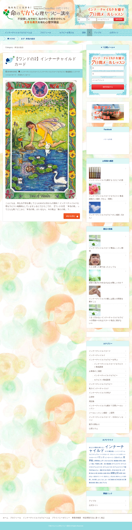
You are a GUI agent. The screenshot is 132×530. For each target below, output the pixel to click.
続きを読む (70, 216)
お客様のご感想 (95, 371)
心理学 (91, 397)
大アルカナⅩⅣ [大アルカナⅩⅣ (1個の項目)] (108, 467)
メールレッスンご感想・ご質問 (101, 413)
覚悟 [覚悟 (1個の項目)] (93, 483)
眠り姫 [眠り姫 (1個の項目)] (98, 473)
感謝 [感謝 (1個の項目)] (101, 470)
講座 (84, 32)
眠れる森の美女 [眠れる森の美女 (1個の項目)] (105, 473)
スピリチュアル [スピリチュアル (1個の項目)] (94, 454)
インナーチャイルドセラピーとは (18, 32)
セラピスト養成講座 (102, 380)
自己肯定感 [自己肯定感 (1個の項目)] (117, 479)
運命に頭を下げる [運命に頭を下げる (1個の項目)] (101, 483)
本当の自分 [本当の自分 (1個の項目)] (115, 470)
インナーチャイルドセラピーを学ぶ (103, 360)
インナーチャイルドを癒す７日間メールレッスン (106, 407)
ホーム (5, 518)
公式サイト (114, 32)
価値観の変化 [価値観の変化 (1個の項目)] (118, 461)
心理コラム (93, 429)
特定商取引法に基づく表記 (94, 518)
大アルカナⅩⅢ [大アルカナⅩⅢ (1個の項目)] (97, 467)
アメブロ (97, 32)
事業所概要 (76, 518)
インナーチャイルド (97, 355)
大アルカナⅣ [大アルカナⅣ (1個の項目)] (116, 464)
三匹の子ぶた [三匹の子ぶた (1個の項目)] (118, 457)
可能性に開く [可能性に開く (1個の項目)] (99, 464)
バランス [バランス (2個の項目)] (100, 457)
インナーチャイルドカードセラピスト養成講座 (55, 72)
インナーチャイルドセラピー (106, 375)
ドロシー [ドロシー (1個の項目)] (112, 454)
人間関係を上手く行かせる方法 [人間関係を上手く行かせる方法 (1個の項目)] (103, 461)
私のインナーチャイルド (99, 388)
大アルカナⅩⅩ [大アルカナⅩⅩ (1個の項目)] (118, 467)
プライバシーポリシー (61, 518)
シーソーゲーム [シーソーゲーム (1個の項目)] (120, 451)
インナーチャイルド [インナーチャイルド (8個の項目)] (106, 448)
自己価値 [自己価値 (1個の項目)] (111, 479)
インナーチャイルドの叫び (100, 393)
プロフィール (45, 32)
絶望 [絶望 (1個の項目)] (120, 473)
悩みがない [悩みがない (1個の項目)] (95, 470)
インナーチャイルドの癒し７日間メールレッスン (102, 11)
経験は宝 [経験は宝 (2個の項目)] (115, 473)
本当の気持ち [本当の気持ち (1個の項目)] (107, 470)
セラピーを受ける (66, 32)
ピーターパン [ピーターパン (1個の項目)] (109, 457)
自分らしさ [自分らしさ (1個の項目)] (119, 476)
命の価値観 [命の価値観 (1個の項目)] (107, 464)
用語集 (91, 401)
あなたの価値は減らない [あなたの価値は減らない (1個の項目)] (97, 447)
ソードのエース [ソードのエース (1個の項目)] (104, 454)
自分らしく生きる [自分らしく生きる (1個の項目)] (109, 476)
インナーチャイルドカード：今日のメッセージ (106, 418)
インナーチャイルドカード (29, 72)
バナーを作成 (108, 139)
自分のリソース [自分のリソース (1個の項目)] (99, 476)
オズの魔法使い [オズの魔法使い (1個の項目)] (110, 451)
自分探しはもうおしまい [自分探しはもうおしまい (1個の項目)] (100, 479)
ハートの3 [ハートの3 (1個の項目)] (119, 454)
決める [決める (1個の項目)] (93, 473)
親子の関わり (94, 424)
